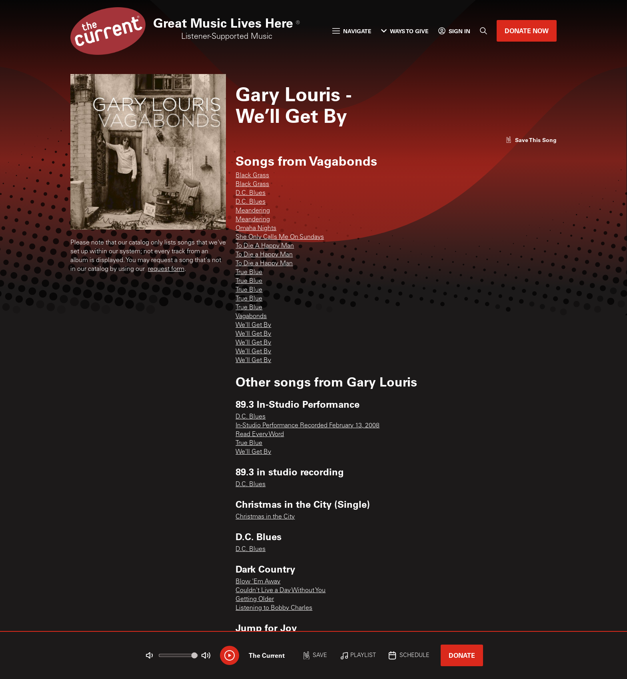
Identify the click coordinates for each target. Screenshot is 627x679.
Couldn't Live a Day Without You (280, 590)
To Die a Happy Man (264, 255)
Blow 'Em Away (258, 582)
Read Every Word (260, 434)
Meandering (253, 211)
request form (166, 269)
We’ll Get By (253, 343)
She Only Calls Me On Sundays (280, 237)
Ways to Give (405, 31)
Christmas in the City (265, 517)
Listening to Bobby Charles (274, 608)
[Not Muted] (149, 655)
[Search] (483, 31)
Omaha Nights (256, 228)
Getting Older (255, 599)
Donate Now (527, 30)
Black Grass (252, 175)
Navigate (351, 31)
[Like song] (531, 140)
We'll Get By (253, 325)
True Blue (249, 272)
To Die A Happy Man (265, 246)
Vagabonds (251, 316)
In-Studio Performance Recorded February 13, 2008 (307, 426)
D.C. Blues (251, 193)
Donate (462, 655)
